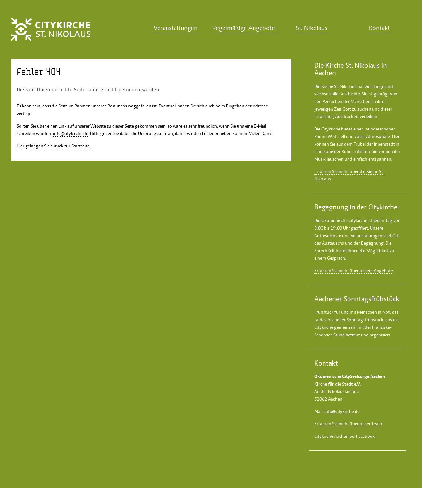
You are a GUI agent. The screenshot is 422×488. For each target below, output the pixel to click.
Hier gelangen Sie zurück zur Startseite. (53, 146)
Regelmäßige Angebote (243, 28)
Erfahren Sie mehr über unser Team (348, 424)
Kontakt (379, 28)
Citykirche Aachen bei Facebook (344, 436)
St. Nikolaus (311, 28)
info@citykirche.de (70, 133)
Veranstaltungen (176, 28)
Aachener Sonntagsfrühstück (355, 320)
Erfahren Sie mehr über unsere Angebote (353, 270)
